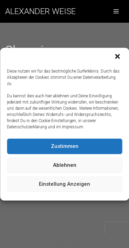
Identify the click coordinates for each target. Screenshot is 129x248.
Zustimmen (64, 146)
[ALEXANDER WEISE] (40, 11)
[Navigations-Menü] (116, 11)
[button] (118, 57)
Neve (11, 241)
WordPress (70, 241)
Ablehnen (64, 165)
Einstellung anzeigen (64, 184)
